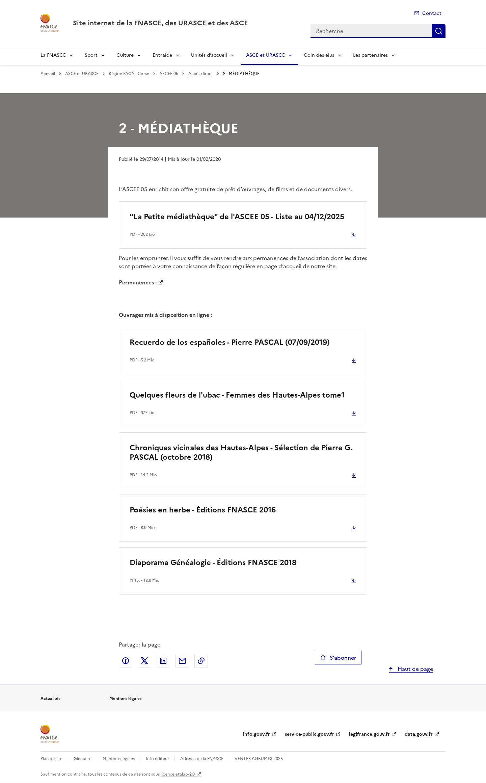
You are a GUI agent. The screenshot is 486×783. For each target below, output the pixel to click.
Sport (91, 55)
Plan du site (51, 759)
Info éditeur (157, 759)
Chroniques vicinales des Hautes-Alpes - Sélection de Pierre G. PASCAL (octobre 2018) (241, 452)
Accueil (47, 74)
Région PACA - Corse (129, 74)
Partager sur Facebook (125, 660)
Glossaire (82, 759)
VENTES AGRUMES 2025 (259, 759)
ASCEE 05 (168, 74)
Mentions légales (119, 759)
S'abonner (338, 658)
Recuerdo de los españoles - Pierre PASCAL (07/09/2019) (230, 342)
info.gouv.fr (256, 734)
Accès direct (200, 74)
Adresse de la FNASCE (201, 759)
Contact (431, 13)
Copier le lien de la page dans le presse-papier (201, 660)
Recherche (439, 31)
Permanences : (138, 282)
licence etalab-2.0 (178, 774)
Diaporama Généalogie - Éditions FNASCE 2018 (213, 562)
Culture (125, 55)
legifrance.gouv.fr (369, 734)
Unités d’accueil (209, 55)
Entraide (162, 55)
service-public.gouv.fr (309, 734)
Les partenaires (370, 55)
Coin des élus (319, 55)
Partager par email (182, 660)
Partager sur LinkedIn (163, 660)
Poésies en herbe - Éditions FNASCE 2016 (203, 509)
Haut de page (414, 669)
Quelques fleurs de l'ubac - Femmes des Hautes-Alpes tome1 (237, 395)
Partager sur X (144, 660)
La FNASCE (53, 55)
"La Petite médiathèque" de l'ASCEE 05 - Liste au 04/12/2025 (237, 216)
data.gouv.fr (419, 734)
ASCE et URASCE (265, 55)
